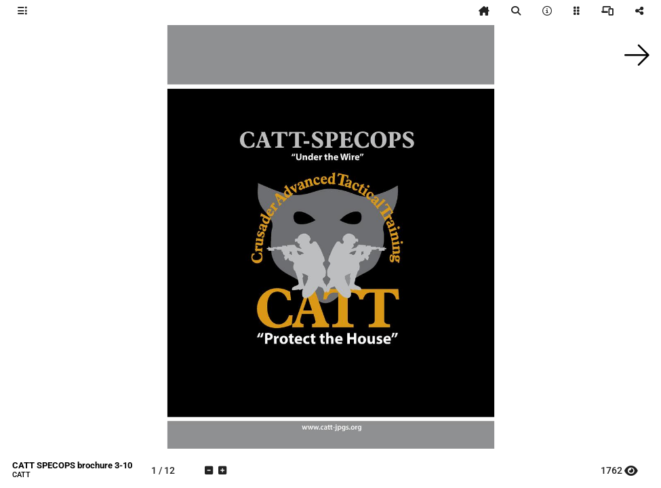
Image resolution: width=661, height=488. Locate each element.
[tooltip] (22, 11)
